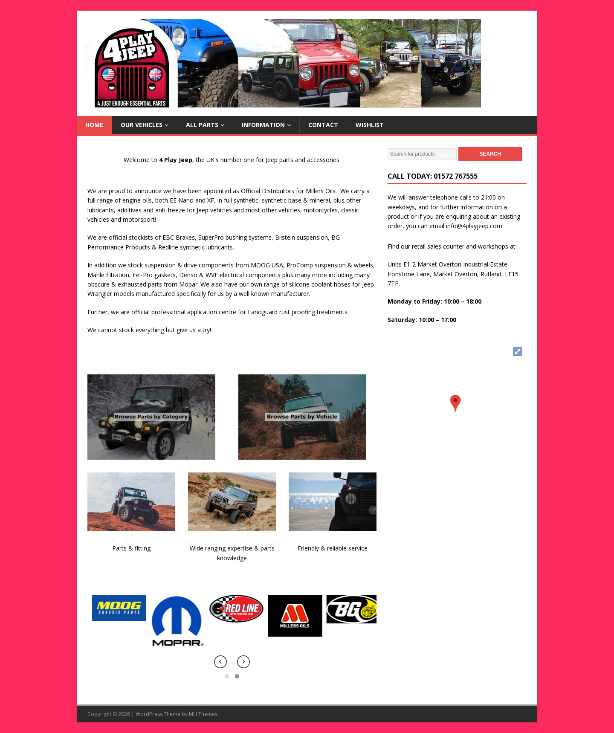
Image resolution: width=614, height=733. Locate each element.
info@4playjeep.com (474, 226)
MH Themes (203, 714)
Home (94, 125)
